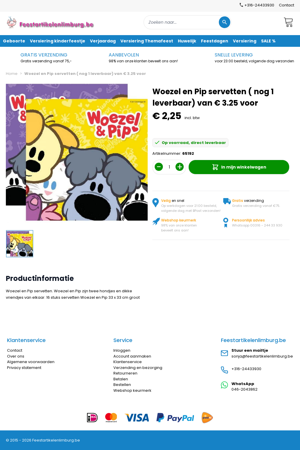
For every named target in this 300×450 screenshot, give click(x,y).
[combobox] (187, 22)
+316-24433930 (246, 369)
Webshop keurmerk (132, 390)
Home (12, 73)
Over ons (15, 356)
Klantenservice (127, 362)
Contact (286, 5)
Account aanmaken (132, 356)
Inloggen (121, 350)
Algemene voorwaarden (30, 362)
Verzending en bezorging (137, 367)
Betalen (120, 379)
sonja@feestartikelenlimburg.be (262, 356)
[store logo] (51, 22)
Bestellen (122, 384)
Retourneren (125, 373)
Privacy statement (24, 367)
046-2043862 (244, 389)
